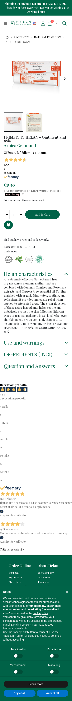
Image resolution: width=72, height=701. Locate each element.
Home (7, 37)
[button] (64, 79)
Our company (46, 572)
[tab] (36, 274)
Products (21, 37)
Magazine (44, 582)
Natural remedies (47, 37)
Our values (44, 577)
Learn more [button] (36, 684)
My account (15, 577)
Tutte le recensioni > (12, 549)
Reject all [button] (19, 693)
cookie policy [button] (40, 613)
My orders (15, 582)
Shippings (14, 572)
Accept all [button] (52, 693)
